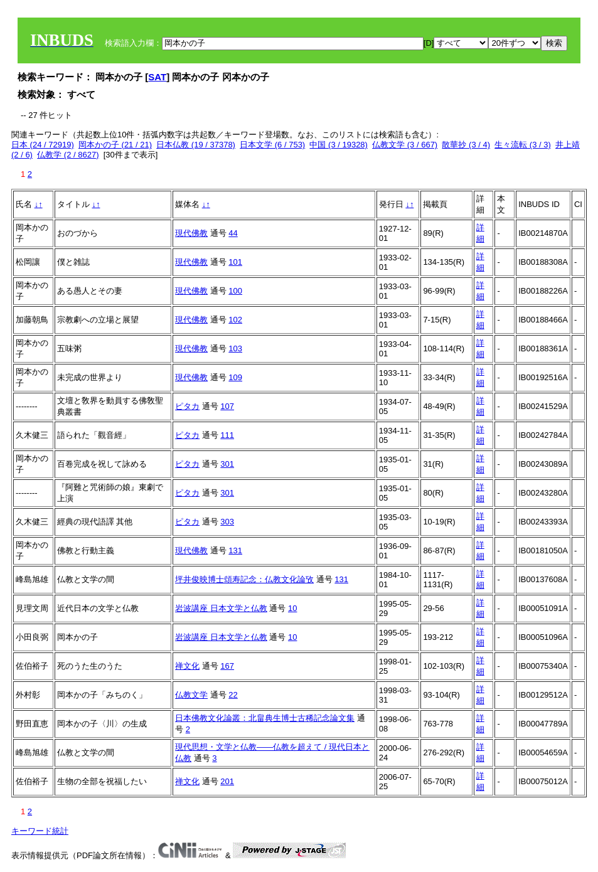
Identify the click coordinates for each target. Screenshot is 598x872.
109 (235, 377)
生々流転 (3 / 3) (522, 144)
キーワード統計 (39, 831)
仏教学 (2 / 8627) (68, 154)
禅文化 (187, 666)
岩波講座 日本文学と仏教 (221, 608)
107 (227, 406)
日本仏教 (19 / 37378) (195, 144)
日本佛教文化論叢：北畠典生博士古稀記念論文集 (265, 718)
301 (227, 464)
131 (235, 550)
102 (235, 319)
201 (227, 781)
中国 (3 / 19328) (338, 144)
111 (227, 435)
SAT (157, 77)
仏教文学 (191, 694)
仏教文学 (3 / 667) (404, 144)
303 (227, 521)
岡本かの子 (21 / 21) (115, 144)
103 (235, 348)
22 (232, 694)
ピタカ (187, 406)
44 (232, 233)
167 (227, 666)
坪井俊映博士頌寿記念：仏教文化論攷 (244, 579)
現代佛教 (191, 233)
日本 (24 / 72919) (42, 144)
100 (235, 290)
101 (235, 262)
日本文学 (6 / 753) (272, 144)
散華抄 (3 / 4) (466, 144)
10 (292, 608)
